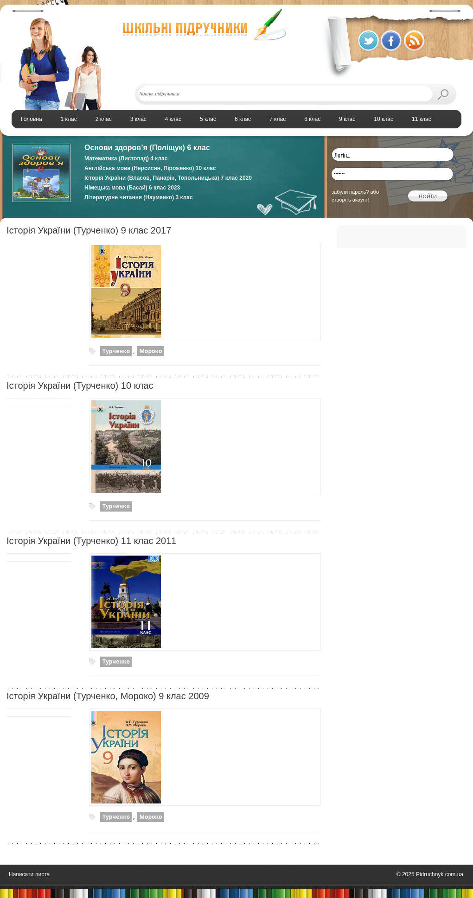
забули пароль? (350, 192)
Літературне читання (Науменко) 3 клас (138, 197)
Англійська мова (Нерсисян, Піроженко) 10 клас (150, 168)
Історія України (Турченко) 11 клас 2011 (91, 541)
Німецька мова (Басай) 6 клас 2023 (132, 187)
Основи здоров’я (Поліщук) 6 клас (147, 148)
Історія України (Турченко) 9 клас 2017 (88, 230)
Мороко (151, 351)
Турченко (116, 351)
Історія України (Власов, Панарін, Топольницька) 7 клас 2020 (168, 178)
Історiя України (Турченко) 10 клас (79, 385)
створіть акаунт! (351, 199)
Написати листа (29, 874)
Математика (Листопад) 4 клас (125, 158)
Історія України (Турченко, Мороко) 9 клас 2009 (107, 696)
